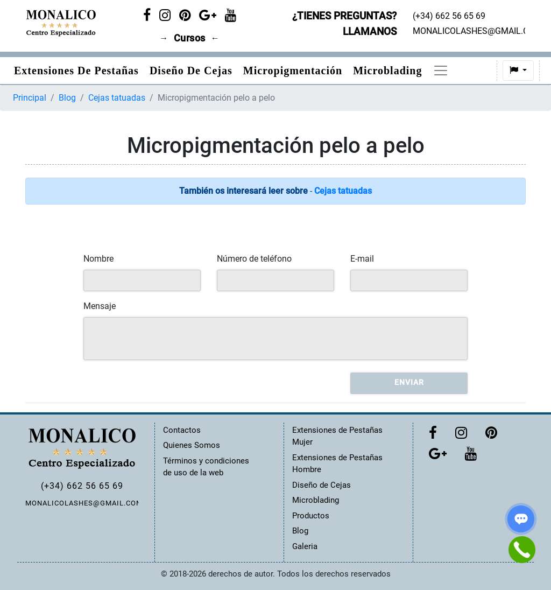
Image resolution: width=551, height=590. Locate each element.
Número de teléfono (254, 259)
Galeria (304, 546)
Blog (67, 98)
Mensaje (99, 306)
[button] (488, 70)
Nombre (98, 259)
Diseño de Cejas (191, 70)
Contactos (182, 430)
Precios (451, 70)
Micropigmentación (292, 70)
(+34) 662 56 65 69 (82, 486)
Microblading (387, 70)
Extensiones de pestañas (76, 70)
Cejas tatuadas (116, 98)
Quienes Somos (191, 445)
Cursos (190, 38)
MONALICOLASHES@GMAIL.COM (81, 503)
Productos (310, 516)
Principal (29, 98)
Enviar (409, 382)
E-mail (362, 259)
